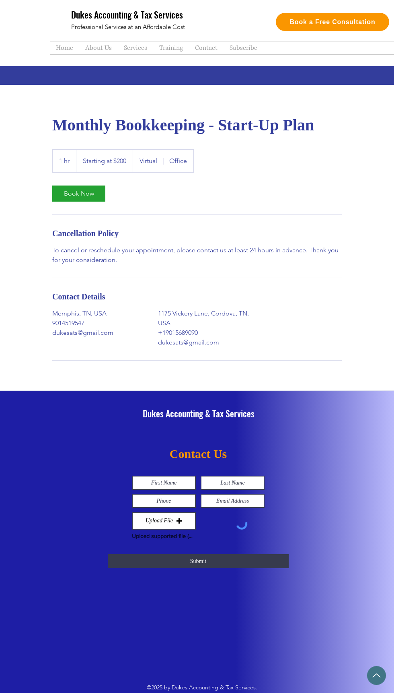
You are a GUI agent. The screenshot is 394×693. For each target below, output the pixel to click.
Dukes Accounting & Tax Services (127, 14)
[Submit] (198, 561)
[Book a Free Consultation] (332, 22)
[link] (78, 194)
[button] (164, 521)
